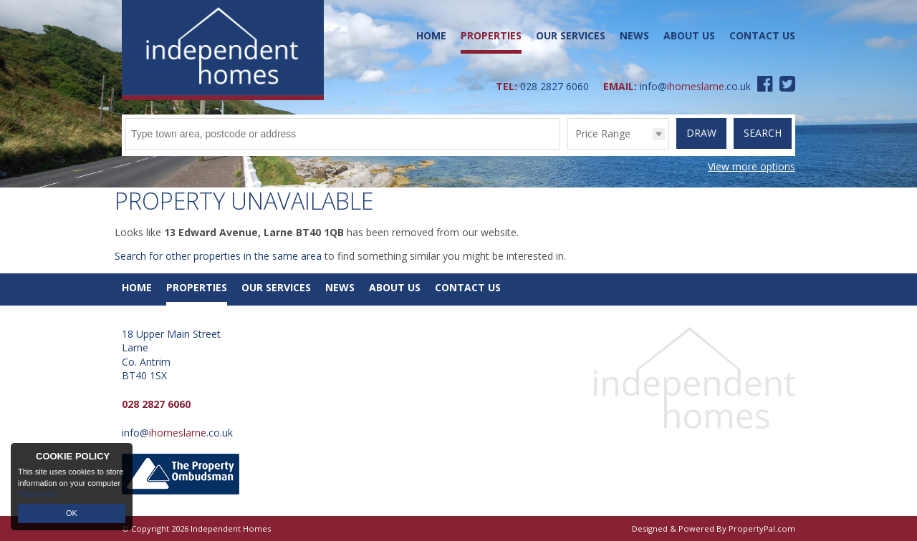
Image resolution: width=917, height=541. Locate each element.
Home (431, 35)
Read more (37, 493)
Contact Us (762, 35)
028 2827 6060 (554, 86)
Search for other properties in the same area (218, 256)
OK (71, 513)
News (634, 35)
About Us (689, 35)
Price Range (602, 133)
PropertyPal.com (762, 528)
